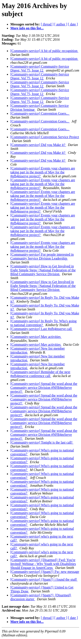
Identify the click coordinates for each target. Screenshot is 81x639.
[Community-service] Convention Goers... (40, 113)
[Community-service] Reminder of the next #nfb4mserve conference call (40, 374)
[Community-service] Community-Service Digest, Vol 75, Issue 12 (39, 68)
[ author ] (60, 24)
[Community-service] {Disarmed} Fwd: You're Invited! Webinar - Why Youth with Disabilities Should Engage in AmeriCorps (43, 564)
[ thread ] (47, 24)
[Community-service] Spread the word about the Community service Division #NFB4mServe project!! (43, 387)
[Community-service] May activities (36, 337)
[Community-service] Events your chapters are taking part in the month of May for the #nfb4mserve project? (42, 172)
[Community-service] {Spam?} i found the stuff (44, 579)
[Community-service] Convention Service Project (44, 137)
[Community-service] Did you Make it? (38, 145)
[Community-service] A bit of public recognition (44, 51)
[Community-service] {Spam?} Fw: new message (44, 572)
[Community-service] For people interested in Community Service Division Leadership (42, 256)
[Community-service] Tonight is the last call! (41, 442)
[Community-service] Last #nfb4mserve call (41, 329)
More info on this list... (27, 28)
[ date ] (73, 24)
